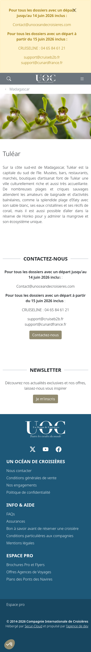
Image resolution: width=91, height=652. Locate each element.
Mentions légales (20, 543)
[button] (9, 644)
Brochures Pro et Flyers (25, 564)
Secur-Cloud (33, 626)
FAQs (10, 514)
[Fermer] (74, 10)
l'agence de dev (77, 626)
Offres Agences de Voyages (28, 571)
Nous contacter (19, 470)
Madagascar (20, 89)
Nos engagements (21, 485)
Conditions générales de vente (31, 477)
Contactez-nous (45, 334)
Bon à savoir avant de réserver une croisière (42, 528)
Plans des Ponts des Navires (29, 579)
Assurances (15, 521)
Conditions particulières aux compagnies (39, 535)
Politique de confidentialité (28, 492)
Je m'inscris (45, 398)
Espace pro (15, 604)
